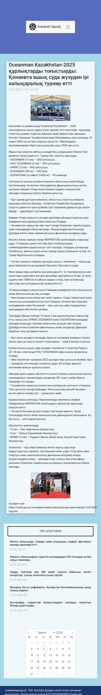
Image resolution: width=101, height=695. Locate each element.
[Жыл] (60, 632)
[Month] (45, 632)
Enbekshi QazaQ (45, 27)
